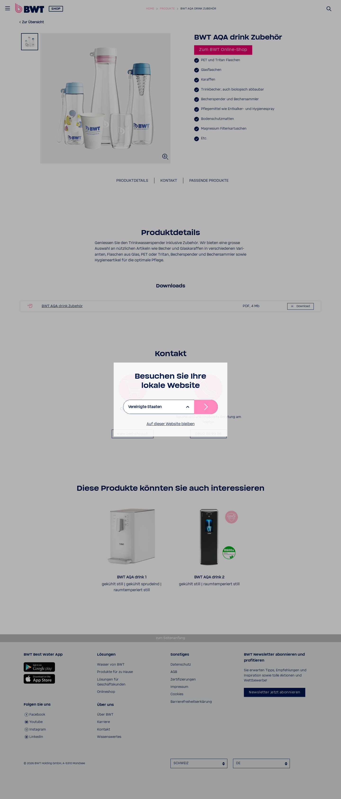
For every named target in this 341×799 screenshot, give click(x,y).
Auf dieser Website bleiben (171, 424)
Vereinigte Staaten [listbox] (145, 407)
